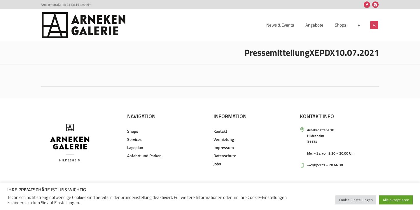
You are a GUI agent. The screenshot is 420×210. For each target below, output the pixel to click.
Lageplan (135, 147)
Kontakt (220, 131)
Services (134, 139)
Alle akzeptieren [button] (396, 200)
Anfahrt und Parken (144, 156)
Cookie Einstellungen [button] (356, 200)
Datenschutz (225, 156)
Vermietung (224, 139)
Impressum (224, 147)
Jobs (217, 164)
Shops (132, 131)
